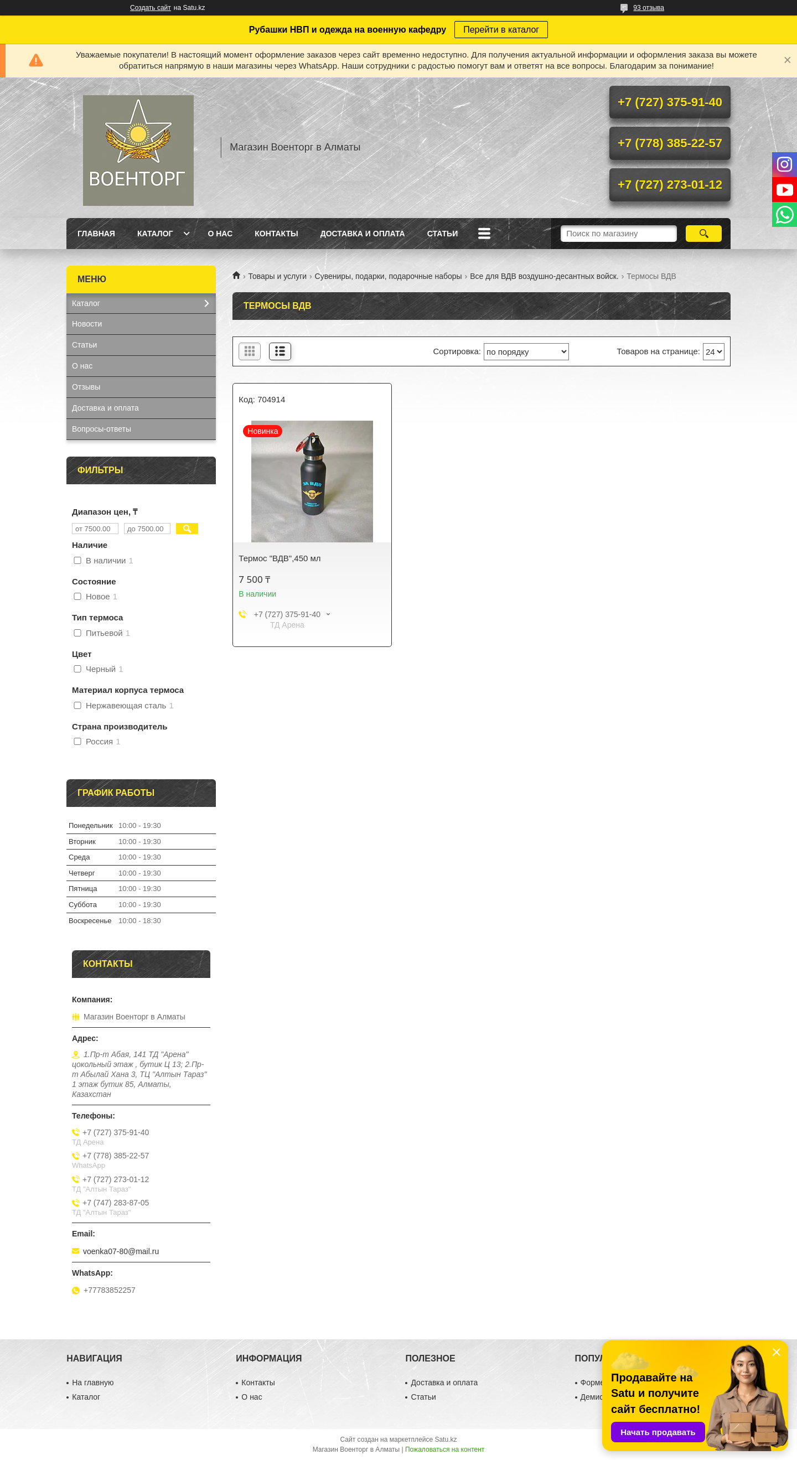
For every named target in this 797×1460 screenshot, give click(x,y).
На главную (92, 1382)
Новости (87, 323)
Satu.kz (445, 1439)
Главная (96, 233)
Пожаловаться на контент (444, 1449)
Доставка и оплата (362, 233)
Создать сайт (150, 8)
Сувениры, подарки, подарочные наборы (388, 276)
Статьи (442, 233)
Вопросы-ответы (101, 428)
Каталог (155, 233)
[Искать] (704, 233)
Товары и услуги (277, 276)
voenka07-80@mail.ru (121, 1251)
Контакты (276, 233)
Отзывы (86, 386)
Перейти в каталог (501, 29)
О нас (220, 233)
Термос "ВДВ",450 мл (279, 558)
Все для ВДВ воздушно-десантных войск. (544, 276)
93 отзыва (648, 8)
